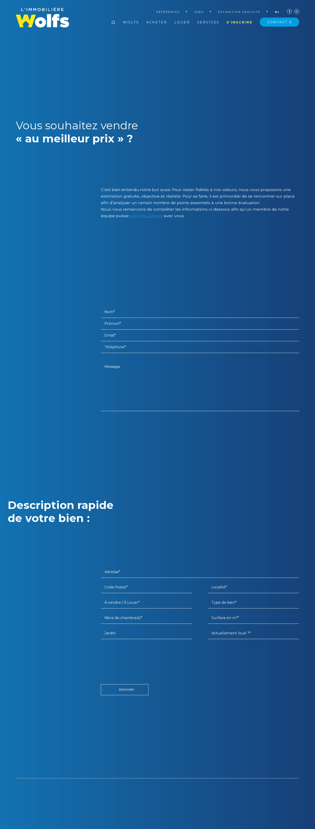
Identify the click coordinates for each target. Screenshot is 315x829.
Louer (182, 22)
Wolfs (131, 22)
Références (168, 12)
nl (277, 12)
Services (208, 22)
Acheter (156, 22)
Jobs (199, 12)
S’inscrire (239, 22)
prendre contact (146, 215)
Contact (279, 22)
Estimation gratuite (239, 12)
